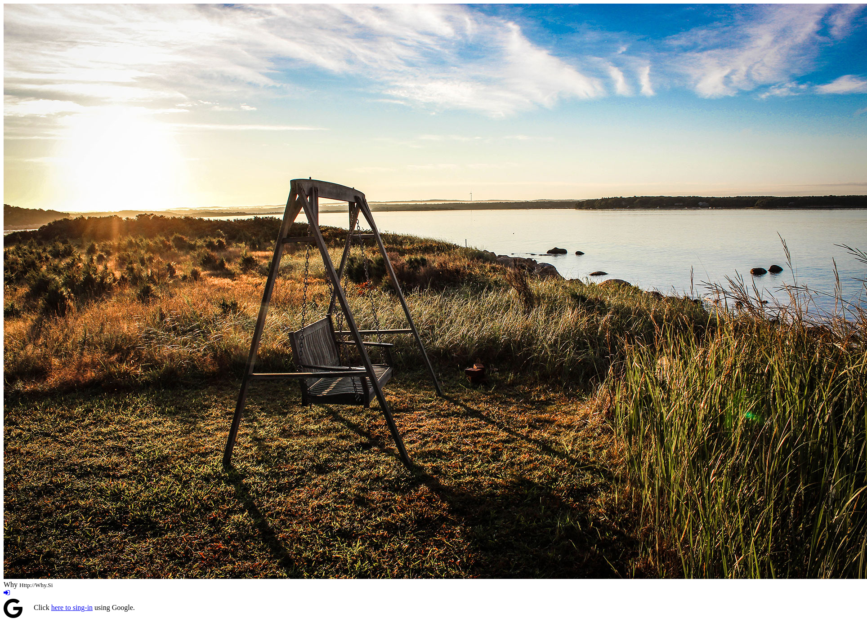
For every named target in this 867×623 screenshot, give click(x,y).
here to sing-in (72, 607)
